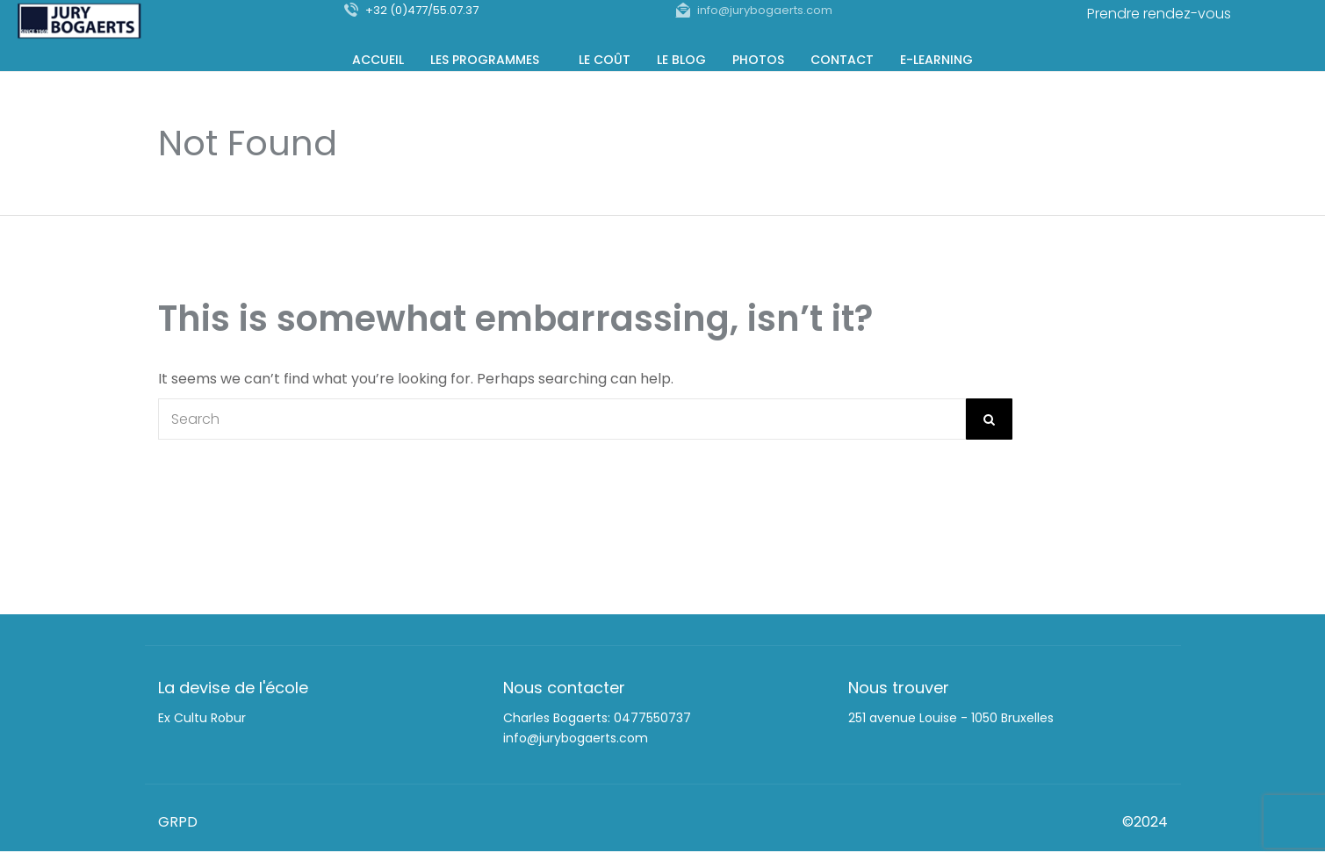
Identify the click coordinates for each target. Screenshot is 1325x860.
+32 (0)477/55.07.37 (422, 10)
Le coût (604, 58)
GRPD (178, 822)
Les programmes (484, 58)
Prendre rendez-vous (1159, 14)
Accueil (378, 58)
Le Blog (681, 58)
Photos (758, 58)
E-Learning (936, 58)
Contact (842, 58)
